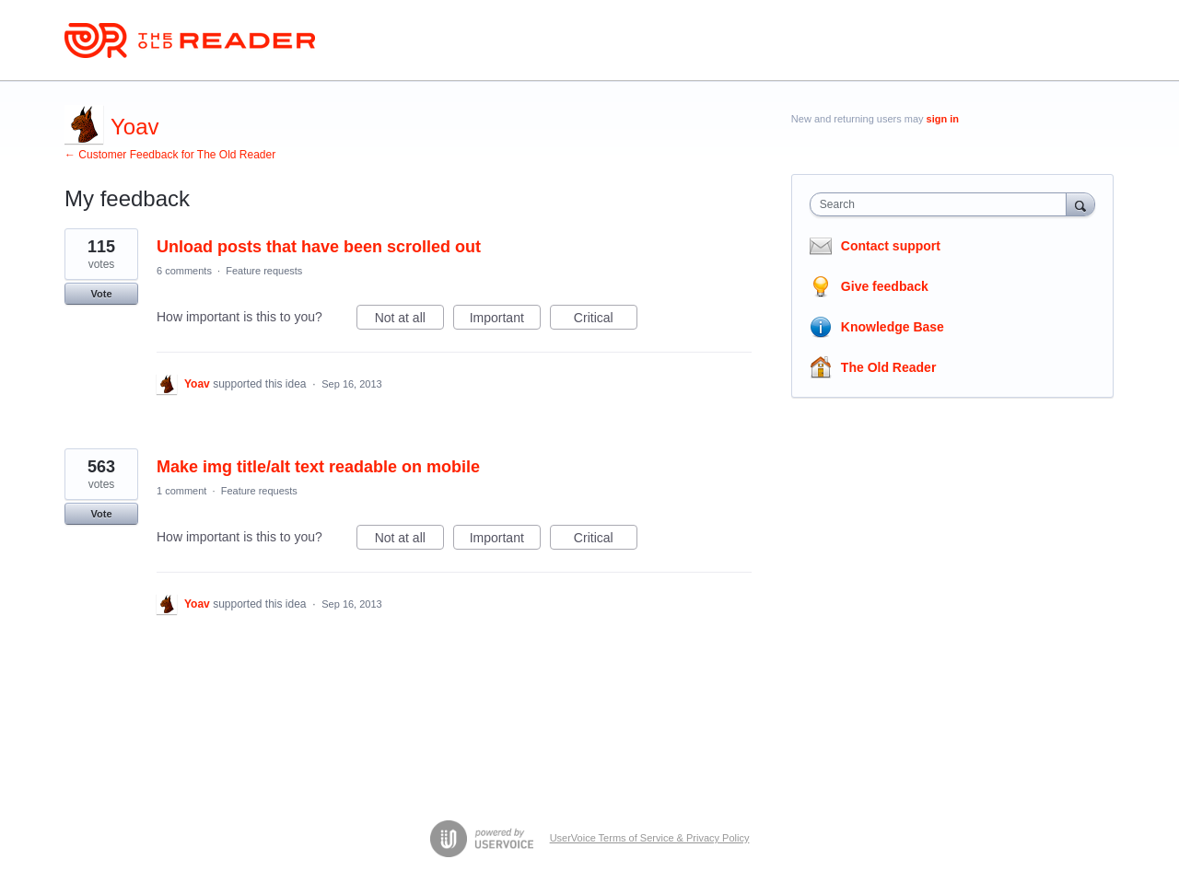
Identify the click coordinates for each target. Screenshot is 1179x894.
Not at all (409, 320)
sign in (943, 118)
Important (505, 320)
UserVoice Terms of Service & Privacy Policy (650, 837)
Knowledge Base (892, 326)
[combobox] (943, 204)
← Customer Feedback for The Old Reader (169, 154)
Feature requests (264, 270)
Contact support (890, 245)
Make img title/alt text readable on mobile (318, 467)
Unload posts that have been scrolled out (319, 247)
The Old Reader (888, 367)
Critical (605, 320)
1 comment (181, 490)
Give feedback (884, 286)
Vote (100, 293)
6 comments (184, 270)
